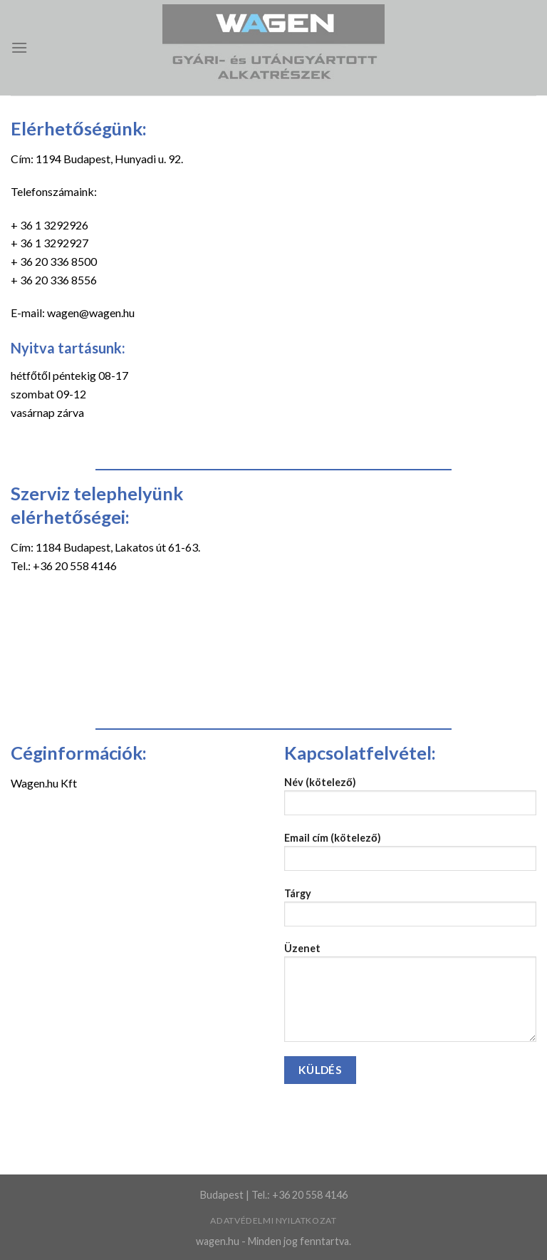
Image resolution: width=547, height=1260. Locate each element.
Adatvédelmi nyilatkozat (273, 1220)
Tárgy (410, 911)
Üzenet (410, 997)
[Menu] (19, 47)
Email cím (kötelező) (410, 856)
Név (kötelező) (410, 800)
